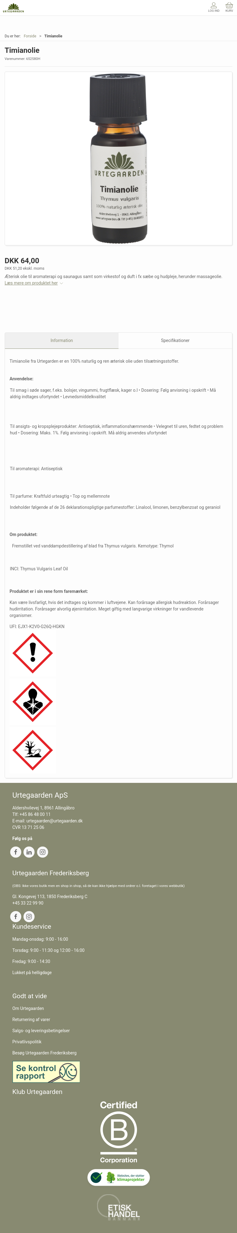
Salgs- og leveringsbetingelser (41, 1030)
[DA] (13, 7)
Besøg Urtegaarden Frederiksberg (44, 1052)
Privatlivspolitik (26, 1041)
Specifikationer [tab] (175, 340)
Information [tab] (62, 340)
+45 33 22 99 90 (28, 903)
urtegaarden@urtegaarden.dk (54, 820)
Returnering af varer (31, 1019)
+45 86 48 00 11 (35, 814)
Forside (30, 36)
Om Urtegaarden (28, 1008)
